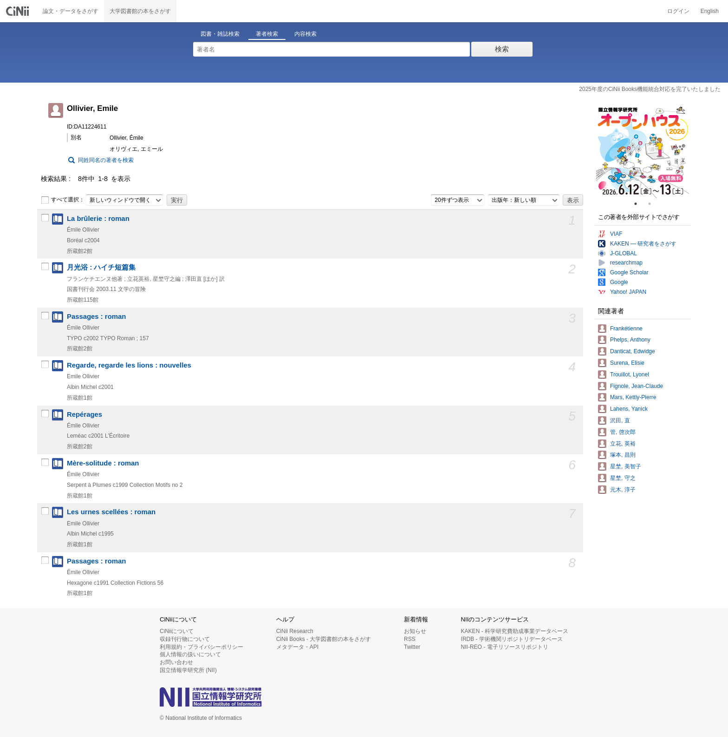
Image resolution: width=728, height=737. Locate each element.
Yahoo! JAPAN (628, 292)
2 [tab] (653, 203)
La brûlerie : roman (98, 218)
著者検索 (267, 34)
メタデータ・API (297, 647)
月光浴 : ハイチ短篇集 (101, 267)
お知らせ (415, 631)
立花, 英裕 (623, 443)
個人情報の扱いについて (190, 654)
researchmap (626, 262)
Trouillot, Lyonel (629, 374)
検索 (502, 49)
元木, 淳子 (623, 489)
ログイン (678, 11)
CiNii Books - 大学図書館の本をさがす (323, 639)
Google (619, 282)
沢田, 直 (620, 420)
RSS (410, 639)
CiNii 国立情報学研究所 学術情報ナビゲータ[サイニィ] (18, 11)
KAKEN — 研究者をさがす (643, 243)
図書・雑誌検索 (220, 34)
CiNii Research (294, 631)
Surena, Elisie (627, 363)
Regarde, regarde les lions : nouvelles (129, 365)
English (710, 11)
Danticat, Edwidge (632, 351)
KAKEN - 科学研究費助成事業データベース (514, 631)
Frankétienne (626, 328)
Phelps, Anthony (630, 339)
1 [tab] (639, 203)
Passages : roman (96, 316)
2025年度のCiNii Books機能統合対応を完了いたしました (650, 89)
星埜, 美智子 (625, 466)
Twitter (412, 647)
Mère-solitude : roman (103, 463)
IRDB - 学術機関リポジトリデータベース (512, 639)
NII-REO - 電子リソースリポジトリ (504, 647)
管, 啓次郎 (623, 432)
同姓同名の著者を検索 (106, 160)
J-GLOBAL (623, 253)
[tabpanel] (642, 151)
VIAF (616, 234)
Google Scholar (629, 272)
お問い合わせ (176, 662)
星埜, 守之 (623, 478)
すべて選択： (62, 200)
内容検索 (305, 34)
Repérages (84, 414)
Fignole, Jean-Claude (636, 386)
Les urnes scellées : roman (111, 512)
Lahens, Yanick (629, 409)
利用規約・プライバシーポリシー (201, 647)
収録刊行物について (185, 639)
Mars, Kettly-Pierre (633, 397)
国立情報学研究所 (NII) (188, 670)
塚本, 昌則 (623, 455)
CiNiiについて (177, 631)
